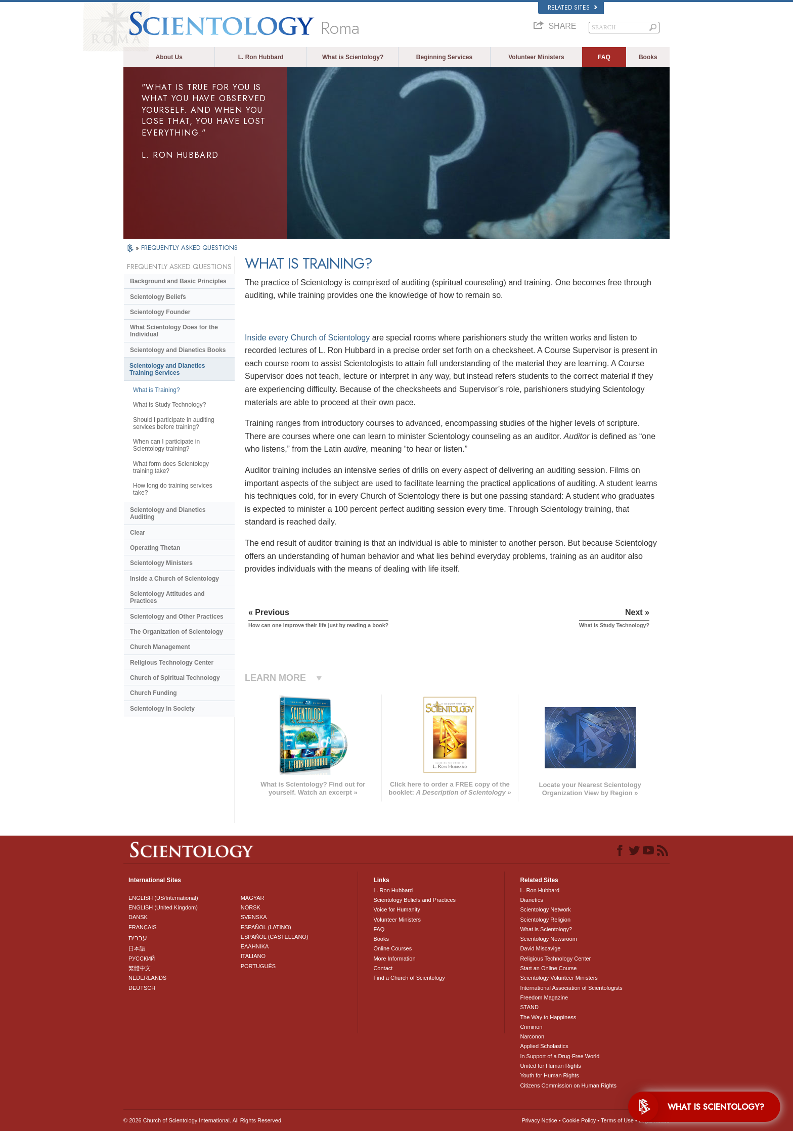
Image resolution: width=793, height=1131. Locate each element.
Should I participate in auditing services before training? (173, 423)
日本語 (136, 948)
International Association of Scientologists (571, 988)
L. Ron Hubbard (261, 57)
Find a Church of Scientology (409, 978)
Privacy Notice (539, 1120)
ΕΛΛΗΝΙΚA (255, 946)
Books (648, 57)
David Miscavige (540, 948)
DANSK (138, 917)
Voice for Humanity (396, 909)
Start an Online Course (548, 968)
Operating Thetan (155, 547)
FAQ (604, 57)
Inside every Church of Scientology (307, 337)
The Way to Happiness (548, 1017)
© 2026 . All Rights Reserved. (203, 1120)
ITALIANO (253, 956)
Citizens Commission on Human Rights (568, 1085)
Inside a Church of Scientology (174, 578)
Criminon (531, 1027)
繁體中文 (139, 968)
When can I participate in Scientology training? (166, 445)
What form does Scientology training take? (171, 467)
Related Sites (572, 7)
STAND (529, 1007)
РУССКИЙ (141, 958)
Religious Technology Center (171, 662)
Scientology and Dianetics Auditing (167, 513)
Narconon (532, 1036)
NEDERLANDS (147, 978)
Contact (382, 968)
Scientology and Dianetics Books (178, 350)
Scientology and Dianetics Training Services (167, 369)
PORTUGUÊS (258, 966)
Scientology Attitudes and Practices (167, 597)
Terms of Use (617, 1120)
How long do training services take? (172, 489)
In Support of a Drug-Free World (559, 1056)
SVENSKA (254, 917)
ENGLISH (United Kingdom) (163, 907)
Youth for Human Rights (549, 1075)
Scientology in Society (162, 708)
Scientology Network (545, 909)
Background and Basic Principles (178, 281)
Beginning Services (444, 57)
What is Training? (156, 390)
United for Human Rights (550, 1066)
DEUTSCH (141, 988)
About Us (169, 57)
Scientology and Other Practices (177, 616)
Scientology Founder (160, 312)
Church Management (160, 646)
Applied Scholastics (544, 1046)
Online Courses (392, 948)
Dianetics (531, 900)
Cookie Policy (579, 1120)
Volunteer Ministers (536, 57)
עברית (137, 938)
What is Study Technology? (169, 404)
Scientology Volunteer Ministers (558, 978)
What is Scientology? (352, 57)
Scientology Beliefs (158, 296)
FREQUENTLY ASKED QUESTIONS (189, 247)
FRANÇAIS (142, 927)
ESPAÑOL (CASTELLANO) (275, 937)
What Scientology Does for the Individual (174, 331)
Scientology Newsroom (548, 939)
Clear (137, 532)
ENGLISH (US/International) (163, 898)
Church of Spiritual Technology (175, 677)
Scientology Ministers (161, 563)
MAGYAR (253, 898)
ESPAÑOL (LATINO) (266, 927)
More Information (394, 958)
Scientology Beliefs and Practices (414, 900)
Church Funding (153, 693)
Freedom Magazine (544, 997)
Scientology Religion (545, 920)
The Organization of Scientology (176, 631)
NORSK (250, 907)
